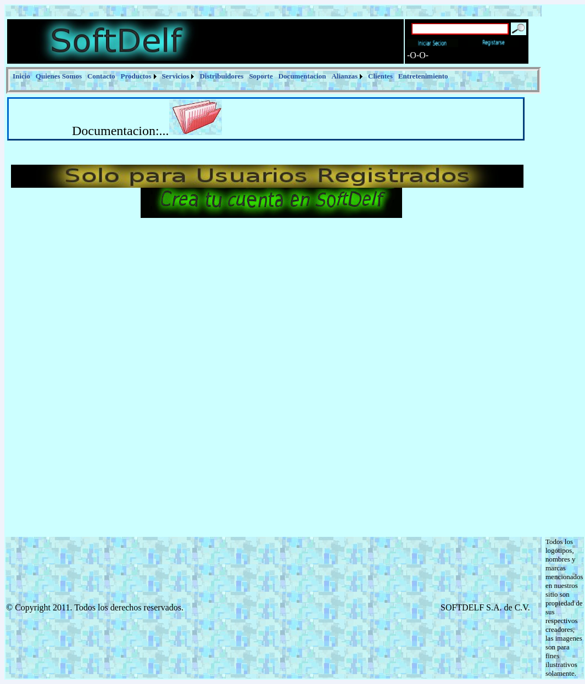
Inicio (21, 76)
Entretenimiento (423, 76)
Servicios (176, 76)
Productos (136, 76)
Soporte (260, 76)
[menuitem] (21, 76)
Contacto (101, 76)
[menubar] (230, 76)
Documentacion (302, 76)
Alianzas (344, 76)
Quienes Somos (59, 76)
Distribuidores (221, 76)
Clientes (380, 76)
